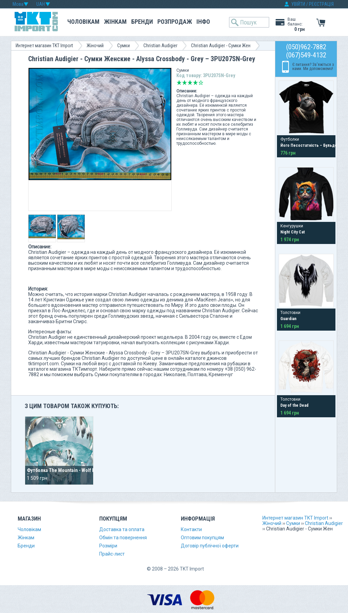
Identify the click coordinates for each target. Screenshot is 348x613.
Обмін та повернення (123, 537)
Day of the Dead (294, 405)
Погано (184, 82)
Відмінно (201, 82)
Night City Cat (292, 232)
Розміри (108, 545)
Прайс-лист (112, 554)
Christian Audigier (160, 45)
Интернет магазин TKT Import (44, 45)
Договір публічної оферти (210, 545)
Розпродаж (174, 21)
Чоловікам (83, 21)
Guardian (288, 318)
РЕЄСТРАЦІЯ (321, 4)
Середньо (190, 82)
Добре (195, 82)
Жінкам (115, 21)
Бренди (142, 21)
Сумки (123, 45)
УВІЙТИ (298, 4)
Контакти (191, 529)
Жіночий (95, 45)
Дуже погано (179, 82)
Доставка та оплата (121, 529)
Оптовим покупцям (202, 537)
